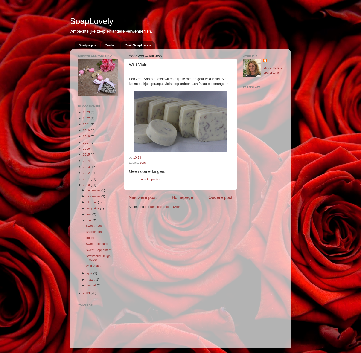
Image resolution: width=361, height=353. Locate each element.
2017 (87, 142)
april (90, 273)
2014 (87, 160)
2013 (87, 166)
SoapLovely (91, 21)
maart (91, 279)
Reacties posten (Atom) (166, 206)
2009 (87, 293)
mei (90, 220)
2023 (87, 112)
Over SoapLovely (138, 45)
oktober (92, 202)
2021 (87, 124)
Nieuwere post (143, 197)
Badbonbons (94, 232)
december (94, 190)
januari (92, 285)
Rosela (91, 238)
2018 (87, 136)
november (94, 196)
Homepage (182, 197)
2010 (87, 185)
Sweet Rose (94, 225)
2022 (87, 118)
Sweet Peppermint (98, 250)
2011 (87, 179)
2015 (87, 154)
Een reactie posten (148, 179)
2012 (87, 172)
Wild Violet (93, 265)
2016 (87, 148)
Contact (110, 45)
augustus (93, 208)
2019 (87, 130)
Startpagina (88, 45)
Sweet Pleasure (97, 244)
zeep (143, 162)
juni (89, 214)
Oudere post (220, 197)
